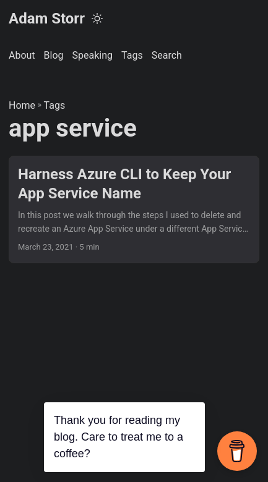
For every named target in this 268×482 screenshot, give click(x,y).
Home (22, 105)
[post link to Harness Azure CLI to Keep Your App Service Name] (134, 209)
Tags (55, 105)
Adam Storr (47, 18)
